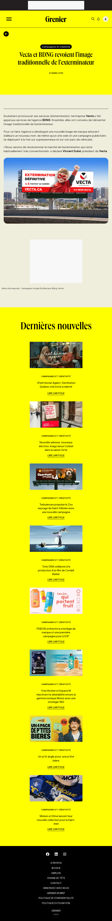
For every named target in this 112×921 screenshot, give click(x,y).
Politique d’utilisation (56, 903)
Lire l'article (56, 393)
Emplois (56, 873)
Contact (56, 883)
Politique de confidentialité (56, 898)
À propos (56, 863)
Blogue (56, 868)
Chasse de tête (56, 878)
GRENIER (56, 910)
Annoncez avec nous (56, 888)
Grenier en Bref (56, 893)
